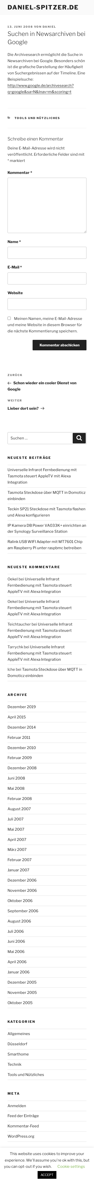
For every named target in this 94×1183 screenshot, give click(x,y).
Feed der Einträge (23, 1116)
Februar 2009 (20, 758)
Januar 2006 (19, 972)
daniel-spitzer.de (43, 7)
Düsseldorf (17, 1044)
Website (15, 293)
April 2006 (17, 962)
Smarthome (18, 1054)
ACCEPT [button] (47, 1175)
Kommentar (20, 172)
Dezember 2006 (22, 880)
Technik (14, 1064)
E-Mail (15, 267)
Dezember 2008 (22, 768)
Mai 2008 (16, 788)
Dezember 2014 (22, 727)
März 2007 (17, 849)
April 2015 (17, 717)
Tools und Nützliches (37, 118)
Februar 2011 (19, 737)
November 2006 (22, 890)
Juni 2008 (16, 778)
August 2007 (19, 809)
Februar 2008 (20, 798)
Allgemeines (19, 1034)
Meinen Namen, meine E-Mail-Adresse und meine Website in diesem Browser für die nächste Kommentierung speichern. (45, 324)
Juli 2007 (16, 819)
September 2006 (23, 911)
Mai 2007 (16, 829)
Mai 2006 (16, 951)
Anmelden (17, 1106)
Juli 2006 (16, 931)
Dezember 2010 (22, 748)
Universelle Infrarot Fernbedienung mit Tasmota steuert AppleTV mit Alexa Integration (42, 476)
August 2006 (19, 921)
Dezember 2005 (22, 982)
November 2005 (22, 992)
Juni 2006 (16, 941)
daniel (49, 26)
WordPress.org (21, 1136)
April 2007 (17, 839)
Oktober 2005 (20, 1003)
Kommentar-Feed (23, 1126)
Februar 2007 (20, 860)
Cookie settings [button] (71, 1166)
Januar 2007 (18, 870)
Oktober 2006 (20, 901)
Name (14, 242)
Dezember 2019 (22, 707)
